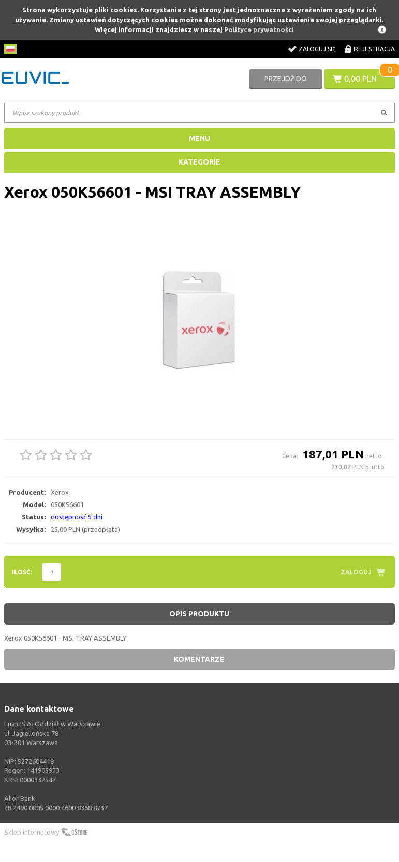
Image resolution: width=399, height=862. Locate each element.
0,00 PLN (360, 78)
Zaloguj (356, 572)
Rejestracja (374, 49)
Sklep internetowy (31, 832)
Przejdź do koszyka (285, 82)
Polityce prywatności (259, 29)
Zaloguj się (317, 49)
